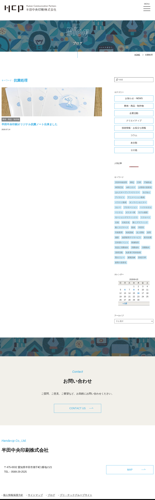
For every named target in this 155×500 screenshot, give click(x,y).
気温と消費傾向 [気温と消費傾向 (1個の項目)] (121, 247)
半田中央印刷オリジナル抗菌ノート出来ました (29, 124)
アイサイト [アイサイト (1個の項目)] (120, 197)
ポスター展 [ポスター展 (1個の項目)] (130, 212)
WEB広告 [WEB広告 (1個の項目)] (119, 187)
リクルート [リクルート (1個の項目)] (145, 217)
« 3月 (125, 303)
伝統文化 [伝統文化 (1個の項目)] (126, 222)
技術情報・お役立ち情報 (134, 128)
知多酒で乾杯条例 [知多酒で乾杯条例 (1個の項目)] (133, 252)
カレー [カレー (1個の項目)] (118, 207)
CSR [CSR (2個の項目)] (139, 182)
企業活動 (134, 113)
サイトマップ (35, 491)
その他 (134, 150)
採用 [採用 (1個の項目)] (149, 232)
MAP (130, 465)
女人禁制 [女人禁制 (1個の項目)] (140, 232)
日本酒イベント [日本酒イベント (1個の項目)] (121, 242)
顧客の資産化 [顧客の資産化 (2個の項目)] (120, 262)
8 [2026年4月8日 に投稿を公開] (134, 290)
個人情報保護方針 (13, 491)
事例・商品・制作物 (10, 119)
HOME (137, 55)
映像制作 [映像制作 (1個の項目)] (135, 242)
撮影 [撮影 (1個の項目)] (117, 237)
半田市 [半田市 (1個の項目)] (141, 227)
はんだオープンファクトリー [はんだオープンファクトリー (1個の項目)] (127, 192)
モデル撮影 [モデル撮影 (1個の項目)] (143, 212)
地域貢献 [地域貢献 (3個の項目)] (129, 232)
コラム (134, 135)
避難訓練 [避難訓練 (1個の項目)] (131, 257)
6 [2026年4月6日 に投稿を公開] (125, 290)
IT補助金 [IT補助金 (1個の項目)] (147, 182)
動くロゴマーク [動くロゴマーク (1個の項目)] (121, 227)
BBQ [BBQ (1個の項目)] (132, 182)
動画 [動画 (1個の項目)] (133, 227)
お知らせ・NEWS (134, 98)
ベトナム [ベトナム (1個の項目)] (119, 212)
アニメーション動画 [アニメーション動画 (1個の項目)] (136, 197)
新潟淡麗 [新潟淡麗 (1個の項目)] (147, 237)
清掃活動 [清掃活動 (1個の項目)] (119, 252)
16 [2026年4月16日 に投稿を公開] (138, 293)
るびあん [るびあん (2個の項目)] (146, 192)
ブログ (51, 491)
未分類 (134, 143)
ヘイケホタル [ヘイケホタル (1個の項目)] (145, 207)
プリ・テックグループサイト (76, 491)
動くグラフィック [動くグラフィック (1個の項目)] (140, 222)
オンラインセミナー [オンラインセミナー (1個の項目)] (138, 202)
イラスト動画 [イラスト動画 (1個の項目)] (120, 202)
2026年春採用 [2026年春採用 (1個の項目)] (121, 182)
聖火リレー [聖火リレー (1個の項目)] (120, 257)
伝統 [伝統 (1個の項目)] (117, 222)
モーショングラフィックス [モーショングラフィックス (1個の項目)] (126, 217)
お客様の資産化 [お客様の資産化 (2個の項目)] (145, 187)
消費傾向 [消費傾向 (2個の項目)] (135, 247)
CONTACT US (77, 408)
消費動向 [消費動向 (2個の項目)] (146, 247)
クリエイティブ (134, 120)
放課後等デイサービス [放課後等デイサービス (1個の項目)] (131, 237)
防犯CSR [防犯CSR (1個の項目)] (142, 257)
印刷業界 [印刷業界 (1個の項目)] (119, 232)
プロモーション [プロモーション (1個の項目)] (130, 207)
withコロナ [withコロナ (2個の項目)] (130, 187)
